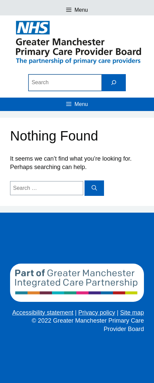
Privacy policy (96, 312)
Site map (132, 312)
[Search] (113, 82)
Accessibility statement (42, 312)
